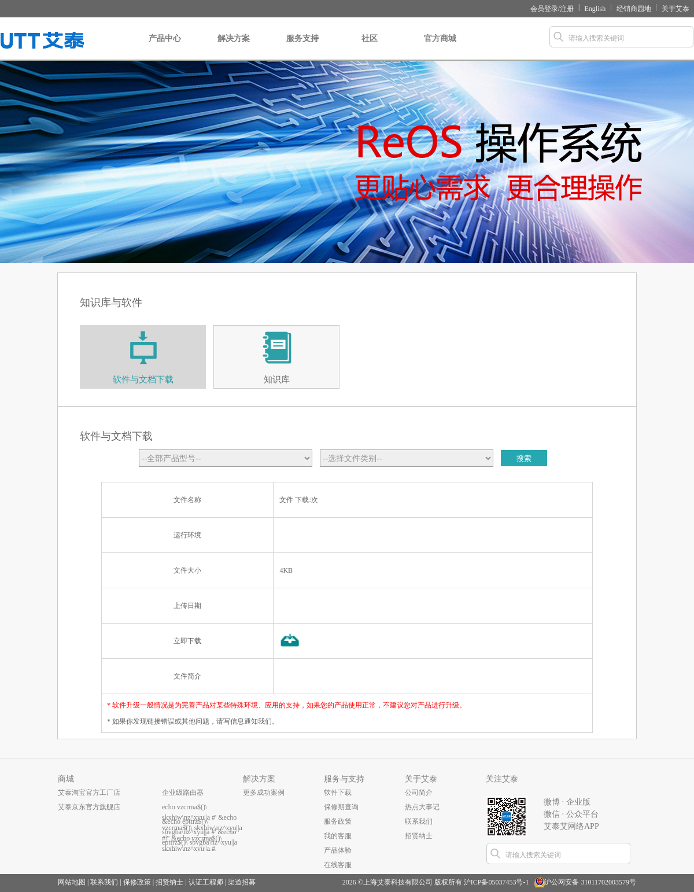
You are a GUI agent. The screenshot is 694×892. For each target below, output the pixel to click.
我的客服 (338, 836)
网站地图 (72, 882)
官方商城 (440, 47)
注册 (567, 9)
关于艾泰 (675, 9)
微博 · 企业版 (567, 802)
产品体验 (338, 850)
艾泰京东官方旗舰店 (89, 807)
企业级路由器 (183, 792)
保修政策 (137, 882)
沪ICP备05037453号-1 (496, 882)
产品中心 (164, 47)
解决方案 (233, 47)
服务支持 (302, 47)
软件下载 (338, 792)
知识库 (277, 379)
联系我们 (419, 821)
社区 (369, 47)
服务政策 (338, 821)
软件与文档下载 (143, 379)
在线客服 (338, 865)
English (595, 9)
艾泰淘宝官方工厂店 (89, 792)
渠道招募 (242, 882)
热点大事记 (422, 807)
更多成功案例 (264, 792)
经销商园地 (634, 9)
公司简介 (419, 792)
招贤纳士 (419, 836)
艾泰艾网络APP (571, 826)
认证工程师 (206, 882)
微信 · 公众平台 (571, 814)
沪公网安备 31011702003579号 (590, 882)
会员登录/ (545, 9)
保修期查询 (341, 807)
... (164, 836)
